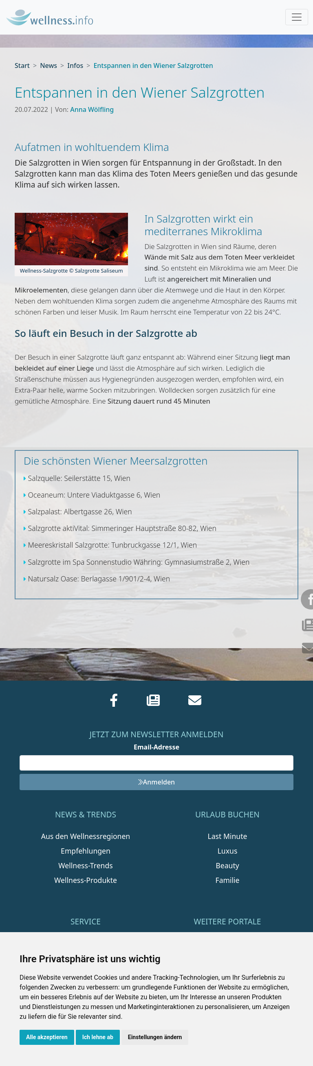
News (48, 65)
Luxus (228, 851)
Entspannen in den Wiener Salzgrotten (153, 65)
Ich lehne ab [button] (97, 1037)
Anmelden (156, 782)
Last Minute (227, 836)
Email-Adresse (156, 747)
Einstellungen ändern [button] (155, 1037)
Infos (75, 65)
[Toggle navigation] (296, 17)
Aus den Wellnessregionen (85, 836)
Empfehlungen (85, 851)
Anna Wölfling (92, 109)
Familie (228, 880)
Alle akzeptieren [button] (47, 1037)
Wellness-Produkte (85, 880)
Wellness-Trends (85, 865)
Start (22, 65)
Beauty (227, 865)
